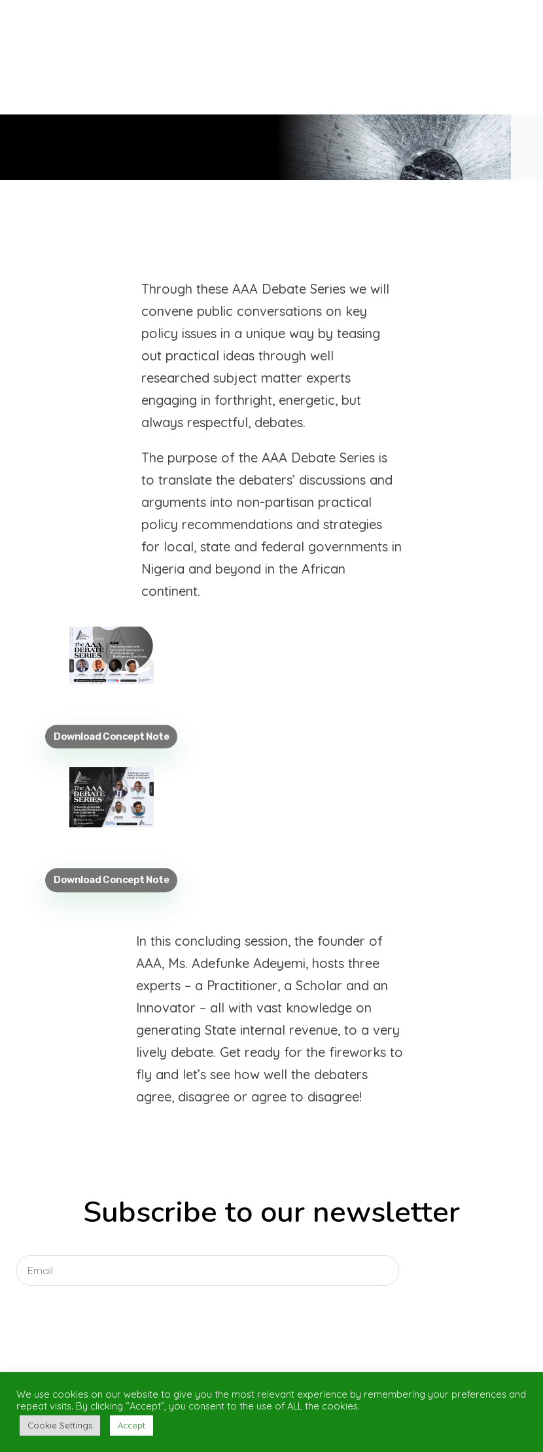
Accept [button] (131, 1425)
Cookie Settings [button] (59, 1425)
